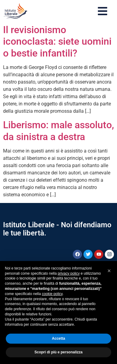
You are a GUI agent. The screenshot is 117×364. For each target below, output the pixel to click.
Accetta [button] (58, 338)
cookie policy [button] (52, 294)
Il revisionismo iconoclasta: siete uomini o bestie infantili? (57, 41)
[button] (109, 271)
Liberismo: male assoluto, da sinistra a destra (58, 130)
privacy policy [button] (69, 273)
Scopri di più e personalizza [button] (58, 352)
